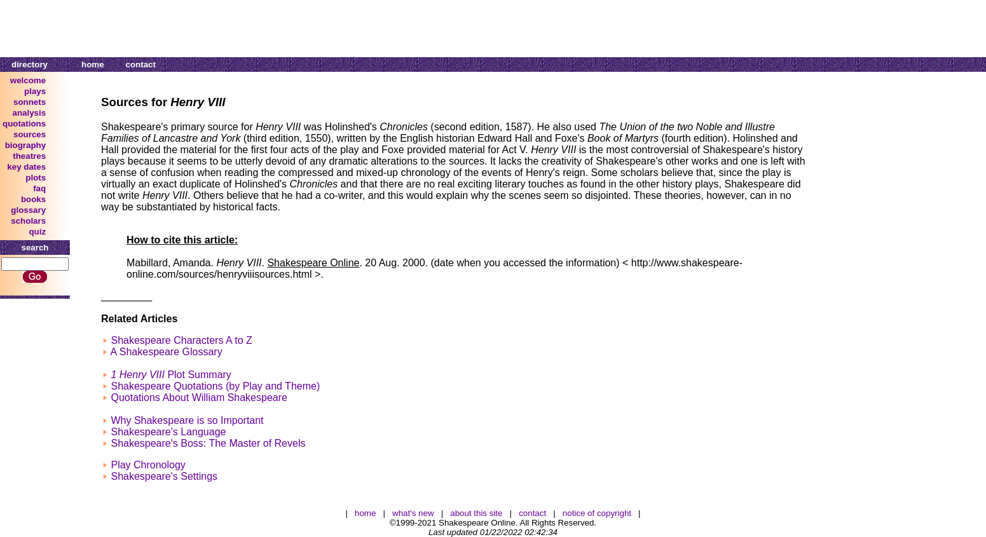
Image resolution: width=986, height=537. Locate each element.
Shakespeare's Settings (164, 476)
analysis (29, 113)
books (33, 199)
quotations (24, 123)
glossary (28, 210)
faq (39, 188)
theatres (29, 156)
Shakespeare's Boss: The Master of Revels (208, 443)
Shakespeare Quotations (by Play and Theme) (215, 386)
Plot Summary (171, 374)
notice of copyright (597, 513)
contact (141, 64)
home (92, 64)
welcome (28, 80)
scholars (28, 221)
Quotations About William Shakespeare (199, 397)
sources (29, 134)
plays (35, 91)
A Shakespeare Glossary (167, 351)
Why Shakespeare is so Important (187, 420)
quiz (37, 231)
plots (35, 177)
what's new (413, 513)
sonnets (29, 102)
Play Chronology (148, 464)
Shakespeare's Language (168, 431)
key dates (26, 167)
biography (25, 145)
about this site (476, 513)
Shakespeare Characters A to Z (181, 340)
